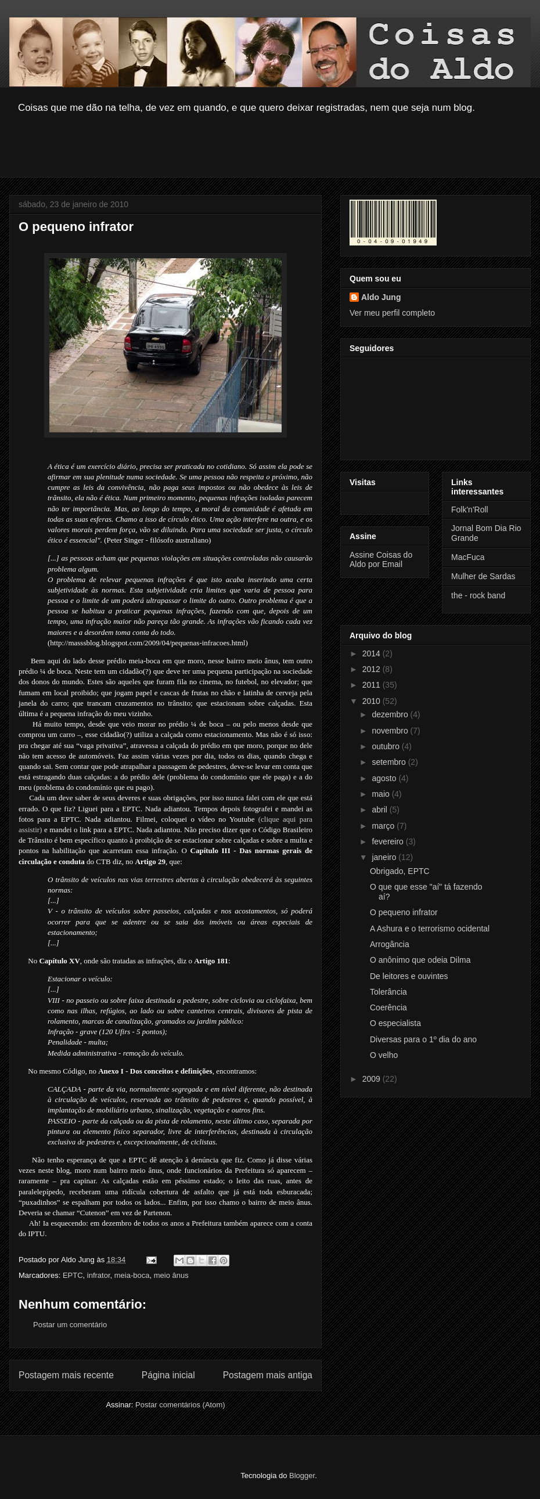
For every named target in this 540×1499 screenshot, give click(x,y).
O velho (384, 1055)
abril (380, 809)
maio (381, 794)
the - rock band (478, 595)
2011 (372, 684)
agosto (385, 778)
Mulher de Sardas (483, 576)
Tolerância (388, 991)
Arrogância (389, 944)
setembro (390, 762)
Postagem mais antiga (267, 1375)
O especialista (395, 1023)
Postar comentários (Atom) (180, 1404)
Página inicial (168, 1375)
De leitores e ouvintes (409, 976)
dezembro (391, 714)
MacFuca (468, 557)
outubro (386, 746)
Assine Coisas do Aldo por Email (381, 559)
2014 (372, 653)
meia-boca (132, 1275)
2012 (372, 669)
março (384, 825)
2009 (372, 1078)
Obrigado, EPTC (400, 871)
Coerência (388, 1007)
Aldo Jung (381, 297)
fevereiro (388, 841)
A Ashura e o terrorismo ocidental (429, 928)
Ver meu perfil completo (392, 312)
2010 (372, 701)
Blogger (302, 1475)
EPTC (73, 1275)
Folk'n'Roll (469, 509)
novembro (391, 730)
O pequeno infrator (404, 912)
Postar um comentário (70, 1324)
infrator (98, 1275)
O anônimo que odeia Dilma (420, 960)
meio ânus (171, 1275)
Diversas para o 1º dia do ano (423, 1039)
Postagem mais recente (66, 1375)
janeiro (385, 857)
